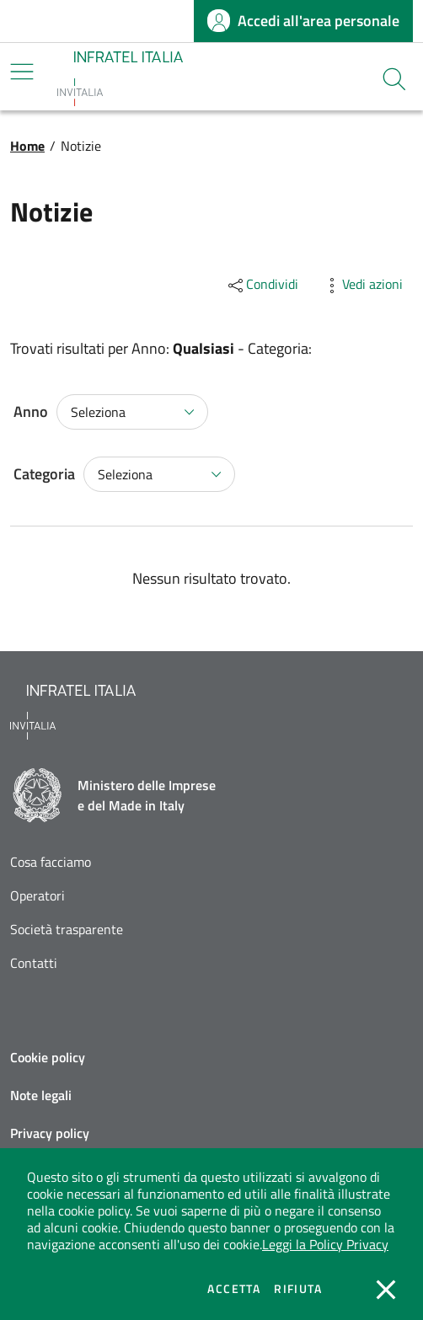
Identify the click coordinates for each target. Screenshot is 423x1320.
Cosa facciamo (50, 862)
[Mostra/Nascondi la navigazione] (21, 71)
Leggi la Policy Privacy (325, 1244)
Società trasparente (66, 930)
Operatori (37, 896)
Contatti (33, 963)
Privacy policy (49, 1133)
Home (27, 146)
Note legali (41, 1095)
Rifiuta (298, 1289)
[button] (394, 79)
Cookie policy (47, 1057)
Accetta (233, 1289)
